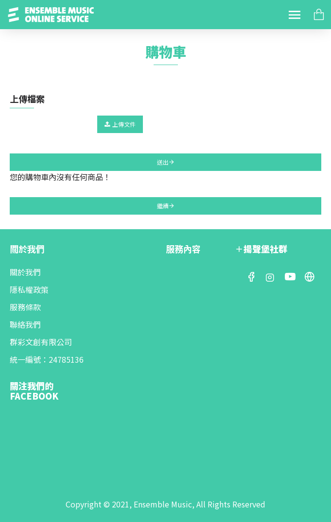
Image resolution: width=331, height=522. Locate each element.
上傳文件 (120, 124)
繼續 (163, 206)
